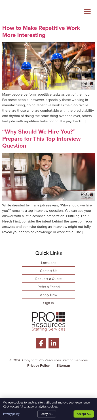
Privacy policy (11, 414)
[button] (88, 9)
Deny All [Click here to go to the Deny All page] (47, 414)
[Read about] (48, 88)
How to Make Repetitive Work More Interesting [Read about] (41, 31)
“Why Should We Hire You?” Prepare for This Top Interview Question (41, 138)
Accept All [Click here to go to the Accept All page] (84, 414)
